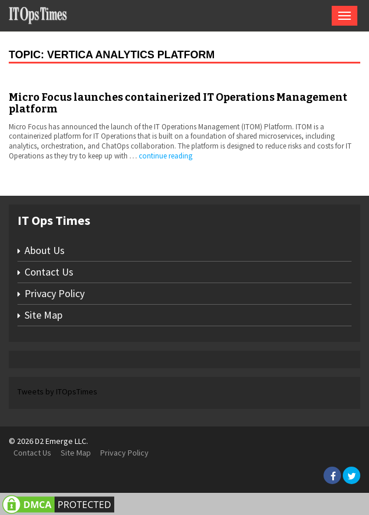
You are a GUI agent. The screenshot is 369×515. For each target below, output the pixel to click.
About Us (44, 250)
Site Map (43, 315)
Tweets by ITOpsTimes (57, 391)
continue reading (165, 156)
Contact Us (48, 271)
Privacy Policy (54, 293)
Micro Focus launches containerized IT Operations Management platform (178, 103)
